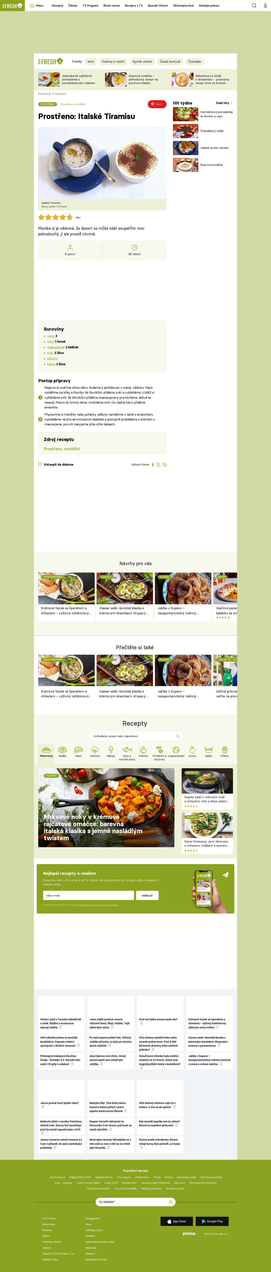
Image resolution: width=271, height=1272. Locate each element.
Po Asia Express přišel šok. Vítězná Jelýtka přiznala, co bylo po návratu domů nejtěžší (111, 1041)
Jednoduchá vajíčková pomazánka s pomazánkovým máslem (78, 79)
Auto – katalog (63, 1182)
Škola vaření (111, 5)
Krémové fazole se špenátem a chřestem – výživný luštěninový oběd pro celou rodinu (65, 611)
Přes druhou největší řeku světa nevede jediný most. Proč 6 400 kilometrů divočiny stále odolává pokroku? (158, 1043)
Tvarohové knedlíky (125, 1188)
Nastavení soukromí (96, 1259)
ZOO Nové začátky (211, 1177)
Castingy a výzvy (94, 1230)
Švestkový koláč (175, 1188)
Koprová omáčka (211, 165)
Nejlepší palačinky (151, 1188)
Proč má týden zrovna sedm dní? (158, 1021)
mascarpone (56, 347)
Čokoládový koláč (212, 131)
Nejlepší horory (104, 1177)
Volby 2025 (111, 1182)
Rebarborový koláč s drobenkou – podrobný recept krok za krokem (212, 79)
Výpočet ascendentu (98, 1188)
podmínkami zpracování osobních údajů (98, 905)
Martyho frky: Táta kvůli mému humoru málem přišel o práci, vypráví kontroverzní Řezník (108, 1107)
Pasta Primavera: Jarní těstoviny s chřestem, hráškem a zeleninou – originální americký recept (206, 846)
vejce (51, 336)
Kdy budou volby (186, 1177)
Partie (157, 1177)
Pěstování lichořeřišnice (203, 1182)
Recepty (57, 5)
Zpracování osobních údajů (99, 1241)
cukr (50, 353)
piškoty (52, 358)
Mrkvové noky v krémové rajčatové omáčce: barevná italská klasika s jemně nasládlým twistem (93, 827)
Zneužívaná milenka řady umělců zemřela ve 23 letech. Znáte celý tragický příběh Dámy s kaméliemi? (160, 1062)
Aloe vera (179, 1182)
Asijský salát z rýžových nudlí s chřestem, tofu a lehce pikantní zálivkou (206, 801)
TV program (124, 1177)
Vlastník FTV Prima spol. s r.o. (58, 1253)
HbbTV (46, 1236)
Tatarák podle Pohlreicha (155, 1182)
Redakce (90, 1253)
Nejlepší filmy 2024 (80, 1177)
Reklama (47, 1230)
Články (73, 5)
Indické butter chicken (214, 148)
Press (88, 1224)
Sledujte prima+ (209, 5)
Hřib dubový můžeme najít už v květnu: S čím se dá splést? (157, 1105)
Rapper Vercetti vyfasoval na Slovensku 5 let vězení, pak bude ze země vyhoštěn (111, 1125)
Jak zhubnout (57, 1177)
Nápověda (90, 1247)
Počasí (169, 1177)
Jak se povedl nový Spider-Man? (59, 1105)
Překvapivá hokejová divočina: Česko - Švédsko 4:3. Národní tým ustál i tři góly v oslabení (60, 1060)
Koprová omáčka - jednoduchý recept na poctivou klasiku (143, 79)
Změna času (142, 1177)
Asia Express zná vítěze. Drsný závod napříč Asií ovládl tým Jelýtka (108, 1060)
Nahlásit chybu (50, 1259)
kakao (51, 364)
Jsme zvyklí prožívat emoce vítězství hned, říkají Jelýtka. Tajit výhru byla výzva (110, 1023)
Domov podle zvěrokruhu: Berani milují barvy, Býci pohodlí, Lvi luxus (159, 1143)
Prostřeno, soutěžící (73, 104)
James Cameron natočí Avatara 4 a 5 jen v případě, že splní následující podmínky (61, 1143)
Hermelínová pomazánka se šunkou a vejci (216, 114)
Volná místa (48, 1224)
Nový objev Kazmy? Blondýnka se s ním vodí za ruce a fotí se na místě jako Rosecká (110, 1143)
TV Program (90, 5)
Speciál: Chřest (158, 5)
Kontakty (90, 1236)
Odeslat (147, 895)
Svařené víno (129, 1182)
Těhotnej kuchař (183, 5)
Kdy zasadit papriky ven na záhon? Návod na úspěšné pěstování (159, 1123)
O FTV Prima (49, 1218)
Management (92, 1218)
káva (50, 341)
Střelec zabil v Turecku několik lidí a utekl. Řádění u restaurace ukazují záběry (60, 1023)
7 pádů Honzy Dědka (88, 1182)
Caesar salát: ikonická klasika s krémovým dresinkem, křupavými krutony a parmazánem (124, 611)
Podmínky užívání (51, 1241)
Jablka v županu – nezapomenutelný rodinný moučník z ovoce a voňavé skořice (183, 611)
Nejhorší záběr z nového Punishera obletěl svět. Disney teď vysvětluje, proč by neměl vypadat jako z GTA (61, 1127)
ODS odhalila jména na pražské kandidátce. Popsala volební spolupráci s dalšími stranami (60, 1041)
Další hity (223, 103)
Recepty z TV (134, 5)
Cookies (46, 1247)
